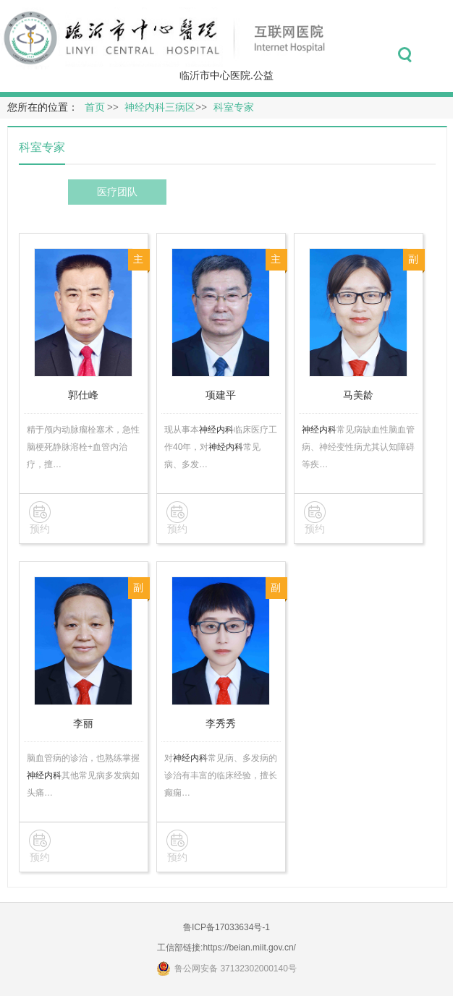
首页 (95, 107)
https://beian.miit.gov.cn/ (249, 947)
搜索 (405, 55)
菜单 (437, 55)
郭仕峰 (83, 395)
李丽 (83, 723)
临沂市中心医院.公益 (226, 75)
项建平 (221, 395)
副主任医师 (413, 262)
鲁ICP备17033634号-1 (226, 927)
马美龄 (358, 395)
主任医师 (138, 262)
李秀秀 (221, 723)
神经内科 (216, 430)
